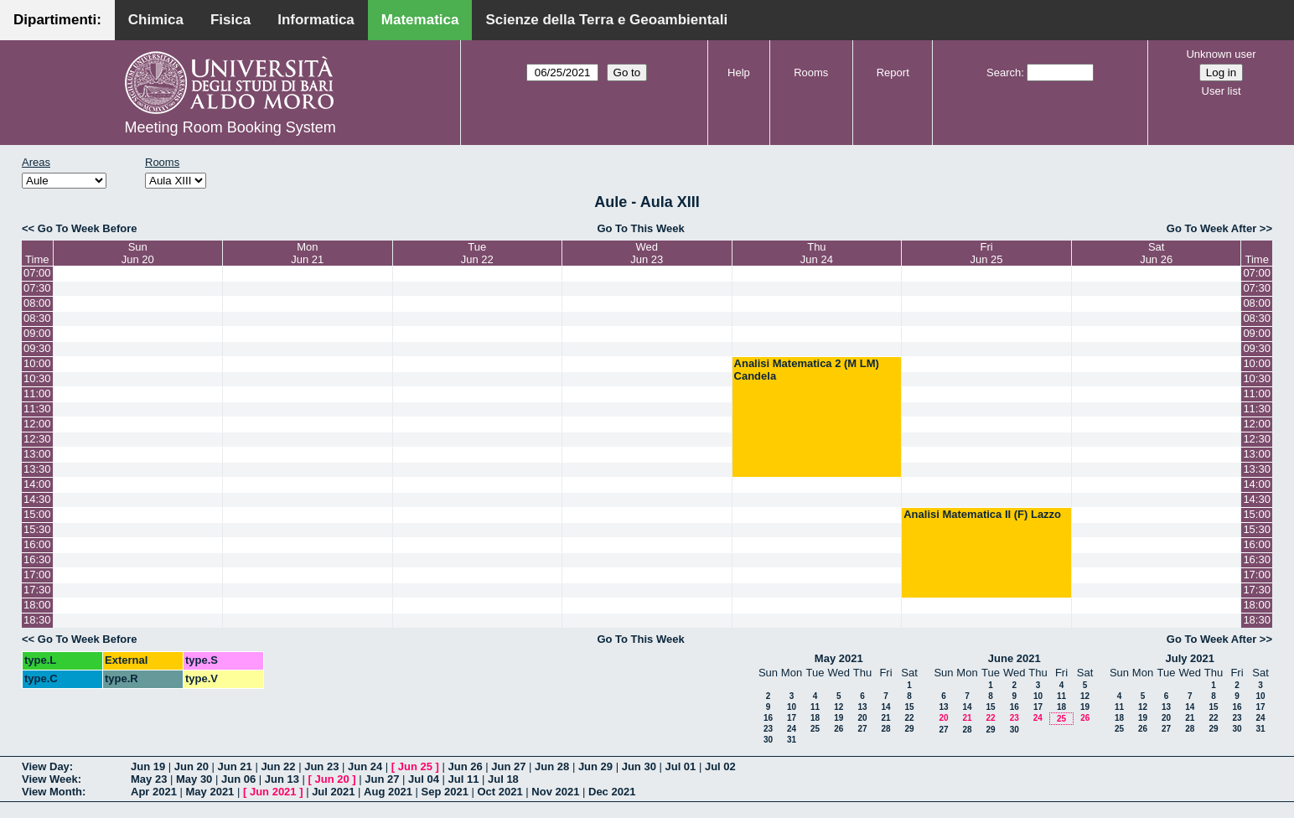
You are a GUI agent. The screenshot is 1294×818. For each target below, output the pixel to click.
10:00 (37, 363)
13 (862, 707)
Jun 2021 (273, 791)
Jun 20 (191, 766)
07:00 (37, 273)
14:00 (37, 484)
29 (909, 728)
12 (838, 707)
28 (885, 728)
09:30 (37, 348)
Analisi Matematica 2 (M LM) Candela (806, 369)
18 (815, 717)
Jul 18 (503, 779)
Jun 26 (465, 766)
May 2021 (839, 658)
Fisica (230, 20)
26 (838, 728)
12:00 (37, 423)
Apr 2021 (154, 791)
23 (768, 728)
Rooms (811, 72)
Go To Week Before (87, 228)
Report (893, 72)
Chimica (156, 20)
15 (909, 707)
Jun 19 (148, 766)
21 (885, 717)
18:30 (37, 620)
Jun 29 (595, 766)
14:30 (37, 499)
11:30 (37, 408)
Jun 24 (365, 766)
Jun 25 (415, 766)
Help (738, 72)
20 (862, 717)
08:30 (37, 318)
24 (791, 728)
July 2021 (1189, 658)
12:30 (37, 438)
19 (838, 717)
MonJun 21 (307, 253)
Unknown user (1220, 54)
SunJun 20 (138, 253)
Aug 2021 (388, 791)
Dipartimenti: (57, 20)
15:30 (37, 529)
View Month (52, 791)
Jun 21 (235, 766)
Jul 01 (680, 766)
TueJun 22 (477, 253)
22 (909, 717)
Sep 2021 (445, 791)
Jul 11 (463, 779)
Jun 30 (639, 766)
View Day (46, 766)
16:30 (37, 559)
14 (885, 707)
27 (862, 728)
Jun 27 (508, 766)
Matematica (420, 20)
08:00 (37, 303)
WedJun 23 (646, 253)
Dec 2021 (611, 791)
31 (791, 739)
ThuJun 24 (816, 253)
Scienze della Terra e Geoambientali (606, 20)
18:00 (37, 604)
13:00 (37, 454)
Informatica (316, 20)
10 (791, 707)
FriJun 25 (986, 253)
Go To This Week (640, 228)
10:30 (37, 378)
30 (768, 739)
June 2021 (1014, 658)
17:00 (37, 574)
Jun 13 (282, 779)
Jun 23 (321, 766)
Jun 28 (552, 766)
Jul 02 (720, 766)
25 (815, 728)
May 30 (194, 779)
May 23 (149, 779)
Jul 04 (423, 779)
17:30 (37, 589)
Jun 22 (278, 766)
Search (1003, 72)
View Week (50, 779)
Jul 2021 (333, 791)
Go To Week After (1211, 228)
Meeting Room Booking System (230, 127)
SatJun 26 (1156, 253)
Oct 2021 (499, 791)
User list (1221, 91)
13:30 (37, 469)
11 (815, 707)
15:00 (37, 514)
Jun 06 (238, 779)
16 (768, 717)
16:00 (37, 544)
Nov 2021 (555, 791)
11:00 (37, 393)
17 (791, 717)
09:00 (37, 333)
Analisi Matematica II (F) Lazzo (982, 514)
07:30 (37, 288)
